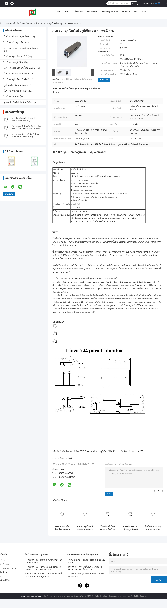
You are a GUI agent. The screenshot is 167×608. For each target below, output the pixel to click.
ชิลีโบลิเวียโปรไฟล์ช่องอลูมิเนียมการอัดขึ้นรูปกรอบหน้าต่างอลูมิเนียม (44, 575)
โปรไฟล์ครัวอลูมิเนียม (14, 42)
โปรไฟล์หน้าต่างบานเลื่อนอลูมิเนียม (20, 48)
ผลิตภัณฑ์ (10, 23)
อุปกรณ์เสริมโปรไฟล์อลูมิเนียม (18, 102)
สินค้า (67, 12)
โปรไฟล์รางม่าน (11, 96)
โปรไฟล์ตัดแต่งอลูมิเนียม (15, 90)
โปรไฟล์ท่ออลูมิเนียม (13, 62)
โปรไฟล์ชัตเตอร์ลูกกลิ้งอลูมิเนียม (19, 68)
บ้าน (58, 12)
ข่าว (135, 12)
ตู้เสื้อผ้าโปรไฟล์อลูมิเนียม (15, 85)
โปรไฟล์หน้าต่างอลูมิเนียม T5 (130, 451)
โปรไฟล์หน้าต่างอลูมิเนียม (28, 23)
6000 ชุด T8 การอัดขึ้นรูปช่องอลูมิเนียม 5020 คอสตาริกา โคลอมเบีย (85, 568)
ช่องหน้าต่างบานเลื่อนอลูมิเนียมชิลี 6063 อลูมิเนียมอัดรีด (130, 528)
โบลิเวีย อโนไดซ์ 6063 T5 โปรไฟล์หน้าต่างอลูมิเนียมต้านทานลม (107, 528)
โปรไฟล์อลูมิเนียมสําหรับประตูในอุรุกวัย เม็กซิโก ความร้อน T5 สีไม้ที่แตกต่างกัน (26, 128)
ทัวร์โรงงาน (92, 12)
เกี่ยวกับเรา (78, 12)
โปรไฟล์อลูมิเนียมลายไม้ (15, 56)
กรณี (144, 12)
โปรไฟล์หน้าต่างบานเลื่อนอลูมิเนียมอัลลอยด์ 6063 (86, 561)
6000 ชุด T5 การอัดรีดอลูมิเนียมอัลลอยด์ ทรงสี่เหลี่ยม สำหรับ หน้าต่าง (43, 568)
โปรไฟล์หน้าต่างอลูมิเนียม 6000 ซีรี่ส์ (101, 451)
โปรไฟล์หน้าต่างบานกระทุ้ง (16, 73)
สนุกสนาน (147, 3)
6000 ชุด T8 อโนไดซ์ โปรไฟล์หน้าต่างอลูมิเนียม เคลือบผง (62, 528)
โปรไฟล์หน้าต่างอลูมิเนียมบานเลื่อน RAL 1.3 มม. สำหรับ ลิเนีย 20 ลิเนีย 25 (153, 528)
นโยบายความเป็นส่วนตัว (31, 596)
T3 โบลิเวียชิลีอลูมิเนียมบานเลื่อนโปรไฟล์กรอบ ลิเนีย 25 (86, 575)
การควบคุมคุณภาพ (110, 12)
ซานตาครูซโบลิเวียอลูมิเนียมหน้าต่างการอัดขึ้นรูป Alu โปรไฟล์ (85, 528)
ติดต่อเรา (126, 12)
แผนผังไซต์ (5, 580)
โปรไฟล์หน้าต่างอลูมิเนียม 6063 (70, 451)
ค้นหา (134, 3)
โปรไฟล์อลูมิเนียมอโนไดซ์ (16, 79)
